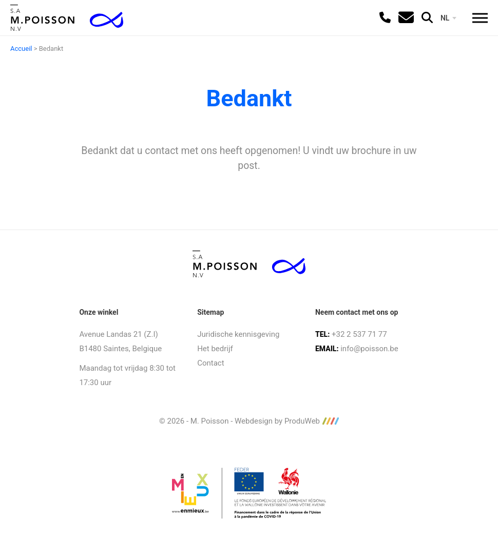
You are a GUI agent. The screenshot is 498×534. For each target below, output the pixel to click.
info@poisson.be (369, 348)
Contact (210, 363)
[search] (427, 17)
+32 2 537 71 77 (359, 334)
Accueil (21, 48)
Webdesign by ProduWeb (287, 421)
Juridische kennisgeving (238, 334)
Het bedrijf (215, 348)
